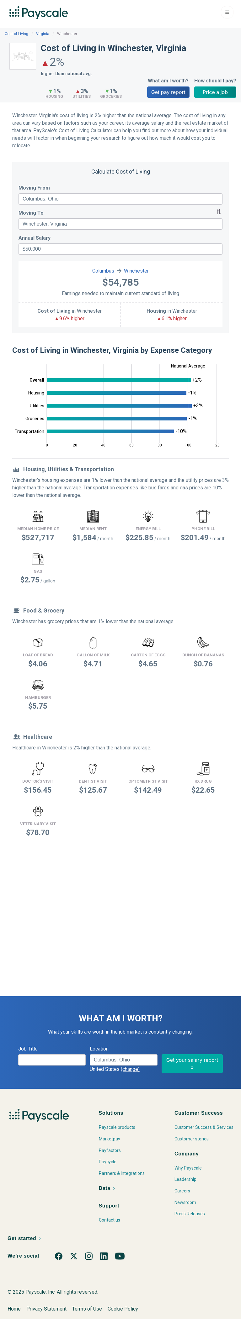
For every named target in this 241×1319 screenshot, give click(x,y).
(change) (130, 1069)
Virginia (42, 34)
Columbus (103, 271)
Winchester (136, 271)
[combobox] (120, 199)
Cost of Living (16, 34)
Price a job (215, 92)
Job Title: (28, 1049)
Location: (100, 1049)
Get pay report (168, 92)
